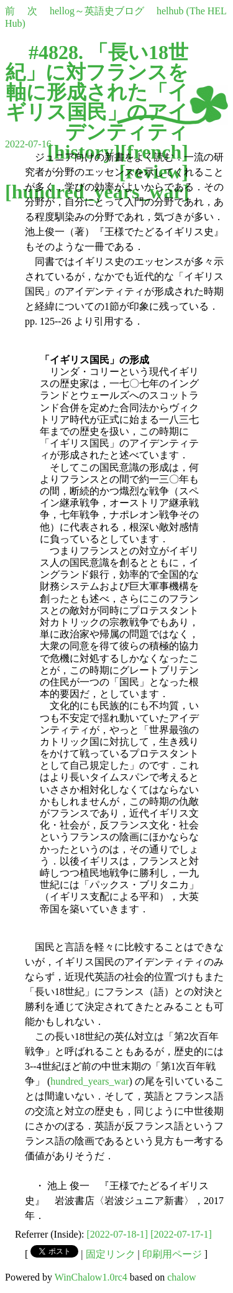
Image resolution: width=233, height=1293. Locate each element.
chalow (181, 1277)
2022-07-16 (28, 144)
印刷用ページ (172, 1254)
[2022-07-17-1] (181, 1234)
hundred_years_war (89, 1081)
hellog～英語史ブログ (97, 11)
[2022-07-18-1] (117, 1234)
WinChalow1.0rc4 (91, 1277)
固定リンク (110, 1254)
